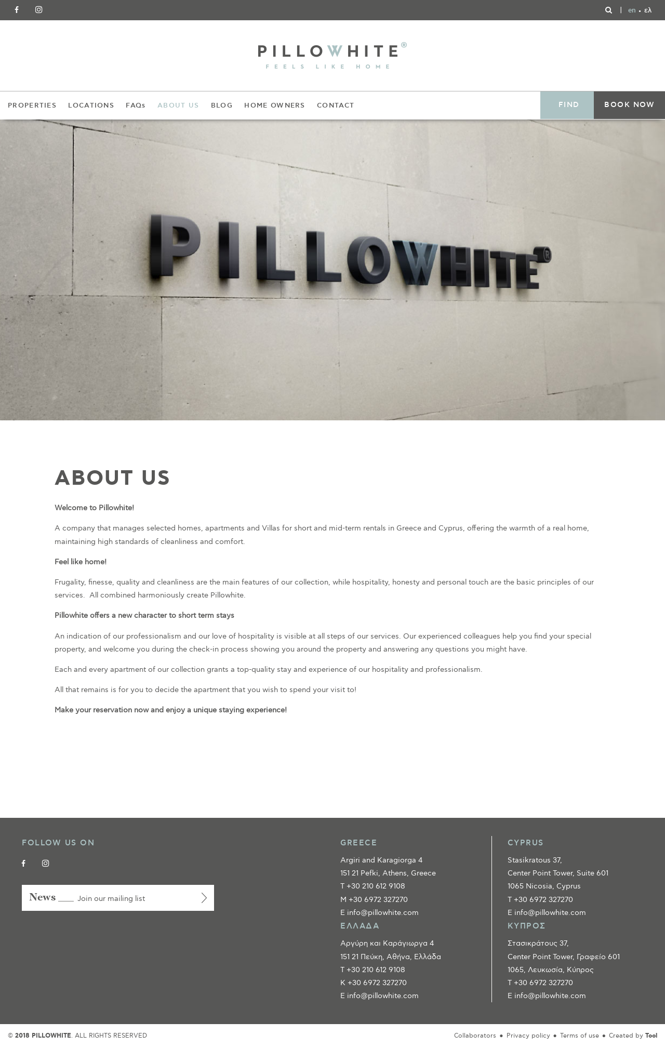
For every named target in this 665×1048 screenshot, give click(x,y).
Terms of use (579, 1036)
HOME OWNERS (274, 105)
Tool (651, 1036)
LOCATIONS (91, 105)
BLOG (222, 105)
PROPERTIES (32, 105)
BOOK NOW (629, 105)
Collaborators (475, 1036)
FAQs (135, 105)
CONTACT (335, 105)
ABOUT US (178, 105)
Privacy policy (528, 1036)
